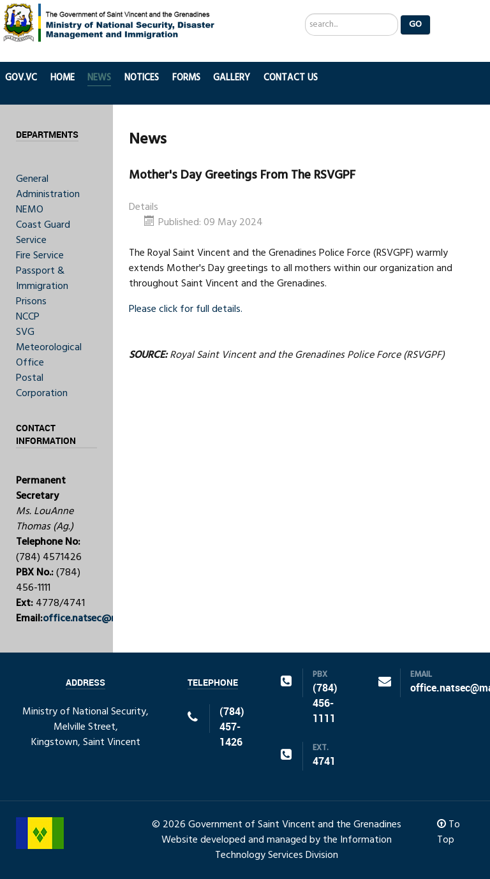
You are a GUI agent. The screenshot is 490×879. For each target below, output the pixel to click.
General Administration (48, 187)
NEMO (29, 210)
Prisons (31, 301)
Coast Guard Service (43, 233)
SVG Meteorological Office (49, 348)
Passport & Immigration (42, 278)
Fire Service (40, 255)
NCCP (28, 317)
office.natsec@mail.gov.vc (102, 618)
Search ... (305, 13)
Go (415, 24)
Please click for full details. (185, 309)
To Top (448, 832)
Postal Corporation (42, 386)
